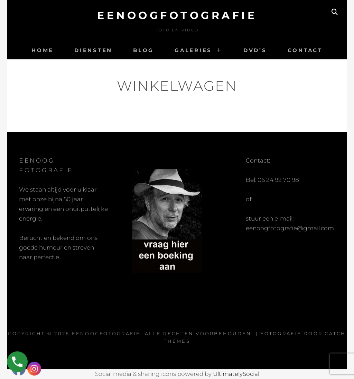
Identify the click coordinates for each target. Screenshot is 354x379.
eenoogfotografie (177, 15)
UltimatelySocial (236, 373)
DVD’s (255, 50)
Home (42, 50)
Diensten (93, 50)
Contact (305, 50)
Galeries (193, 50)
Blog (143, 50)
